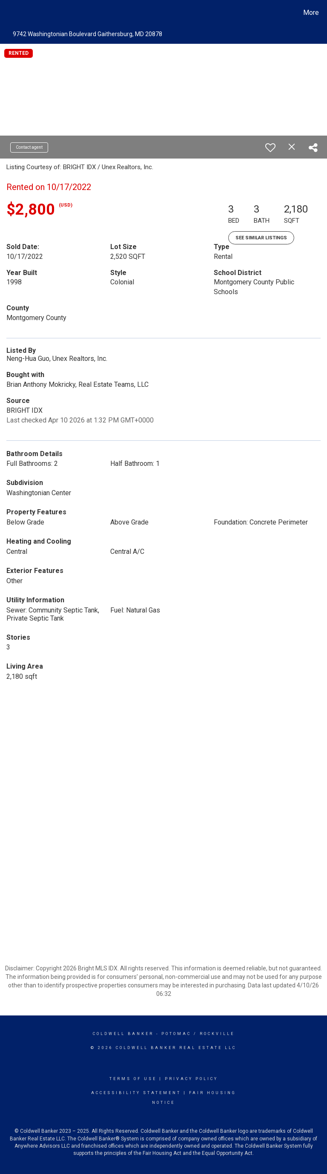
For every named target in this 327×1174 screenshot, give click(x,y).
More (311, 13)
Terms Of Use (133, 1079)
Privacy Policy (191, 1079)
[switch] (270, 147)
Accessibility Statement (136, 1093)
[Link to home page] (8, 13)
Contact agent (29, 147)
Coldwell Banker (123, 1034)
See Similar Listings (261, 238)
